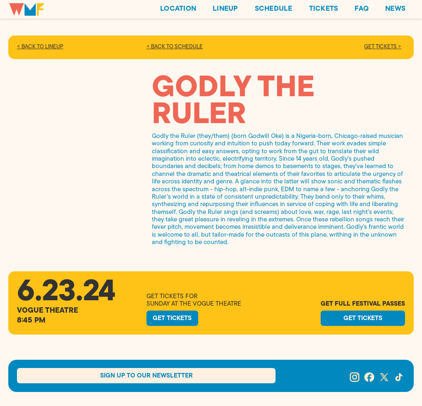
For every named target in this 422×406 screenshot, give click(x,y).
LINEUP (225, 8)
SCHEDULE (274, 8)
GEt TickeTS (180, 317)
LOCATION (178, 8)
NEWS (395, 8)
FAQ (362, 8)
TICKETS (323, 8)
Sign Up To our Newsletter (146, 379)
